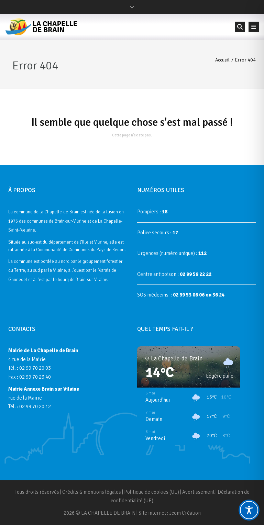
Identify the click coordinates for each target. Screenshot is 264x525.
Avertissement (198, 492)
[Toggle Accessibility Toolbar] (249, 510)
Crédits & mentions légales (91, 492)
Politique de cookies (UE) (151, 492)
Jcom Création (185, 513)
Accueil (222, 60)
